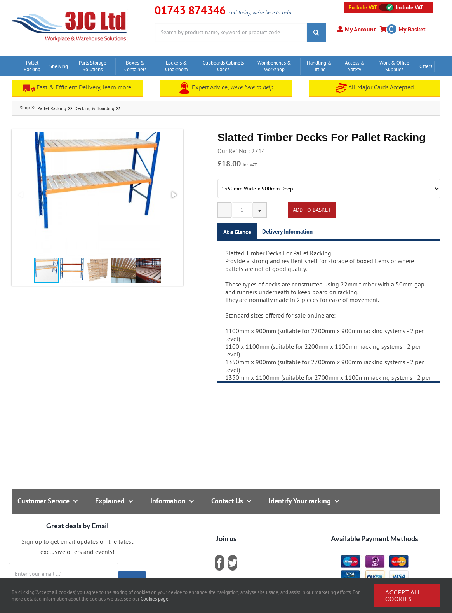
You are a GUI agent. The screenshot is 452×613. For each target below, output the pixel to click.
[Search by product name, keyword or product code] (231, 32)
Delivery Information (287, 231)
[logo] (70, 10)
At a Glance (237, 232)
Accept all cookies (403, 595)
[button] (97, 194)
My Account (359, 29)
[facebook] (219, 563)
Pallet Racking (51, 108)
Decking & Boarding (94, 108)
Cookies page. (155, 599)
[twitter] (232, 563)
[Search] (316, 32)
